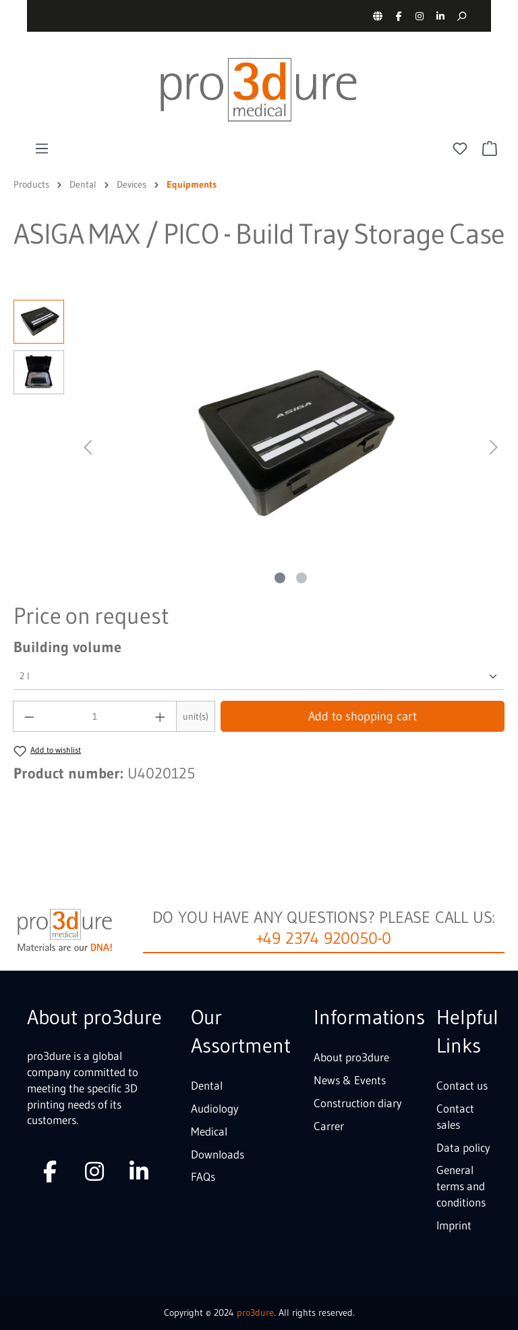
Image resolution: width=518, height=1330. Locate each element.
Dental (207, 1085)
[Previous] (88, 445)
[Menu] (41, 148)
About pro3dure (351, 1057)
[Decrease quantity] (29, 716)
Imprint (453, 1225)
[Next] (494, 445)
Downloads (217, 1154)
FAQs (203, 1176)
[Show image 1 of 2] (280, 578)
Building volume (67, 647)
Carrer (329, 1126)
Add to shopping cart (362, 716)
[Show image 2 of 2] (301, 578)
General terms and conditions (461, 1186)
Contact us (462, 1085)
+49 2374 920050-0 (324, 938)
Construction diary (358, 1103)
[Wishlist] (460, 148)
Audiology (215, 1108)
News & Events (350, 1080)
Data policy (463, 1147)
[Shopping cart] (490, 148)
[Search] (461, 16)
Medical (209, 1131)
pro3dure (255, 1312)
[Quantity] (95, 716)
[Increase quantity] (160, 716)
